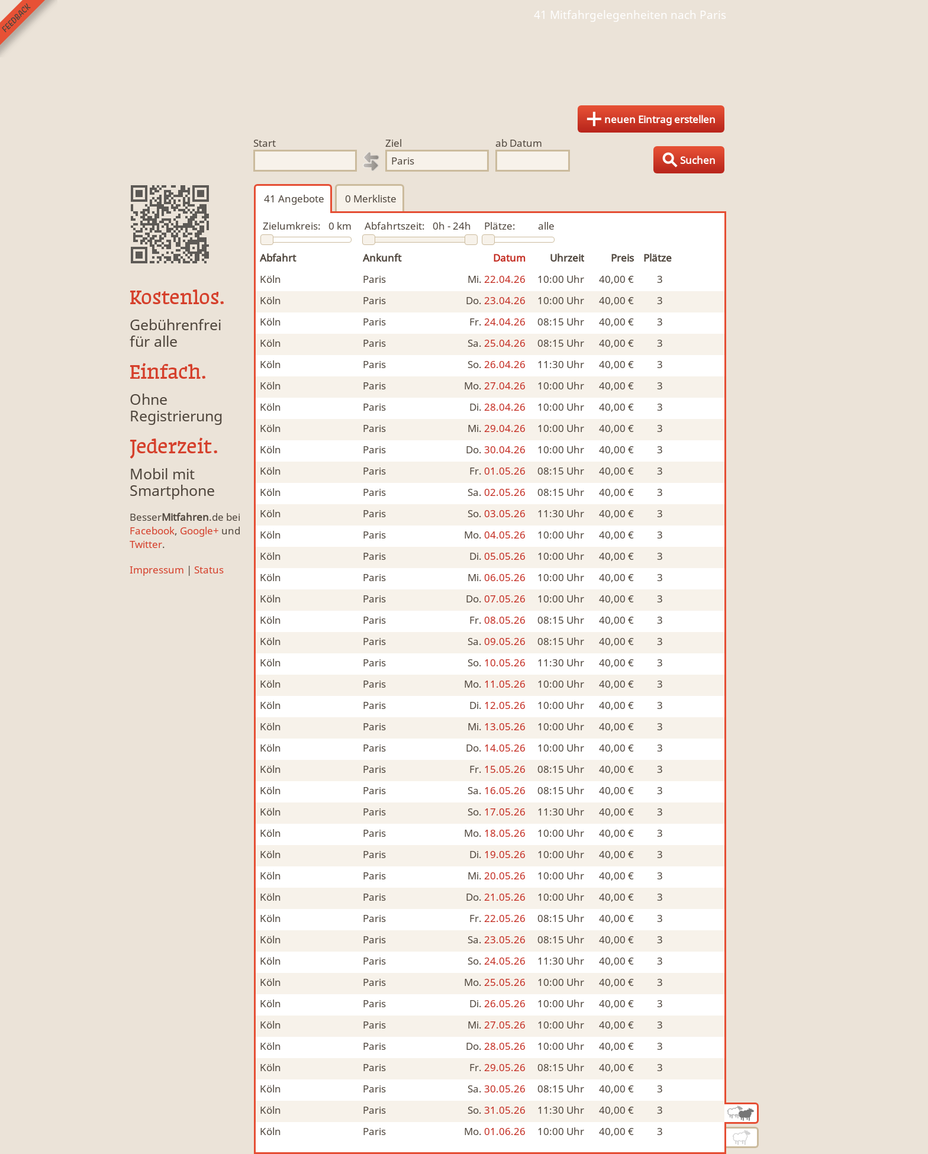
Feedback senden (28, 28)
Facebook (152, 530)
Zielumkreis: (292, 226)
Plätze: (499, 226)
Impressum (157, 569)
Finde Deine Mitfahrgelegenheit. (464, 59)
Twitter (146, 544)
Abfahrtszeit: (395, 226)
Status (209, 569)
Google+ (199, 530)
